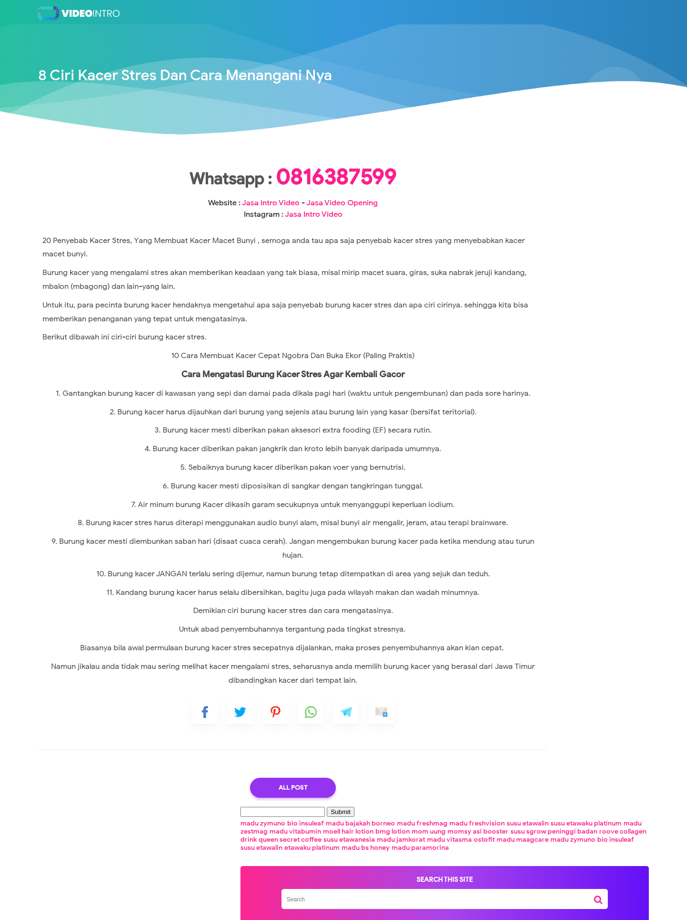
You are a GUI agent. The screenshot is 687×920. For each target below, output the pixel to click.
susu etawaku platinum (551, 176)
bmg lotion (509, 193)
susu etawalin (493, 176)
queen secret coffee (570, 209)
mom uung (545, 193)
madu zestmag (495, 184)
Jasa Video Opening (316, 233)
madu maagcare (548, 225)
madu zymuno (494, 160)
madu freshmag (523, 168)
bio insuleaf (537, 160)
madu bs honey (554, 241)
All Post (267, 873)
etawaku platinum (500, 241)
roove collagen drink (504, 209)
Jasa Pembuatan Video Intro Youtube (361, 906)
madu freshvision (577, 168)
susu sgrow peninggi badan (543, 201)
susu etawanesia (498, 217)
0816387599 (267, 207)
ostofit (510, 225)
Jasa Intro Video (245, 233)
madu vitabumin (546, 184)
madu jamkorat (550, 217)
